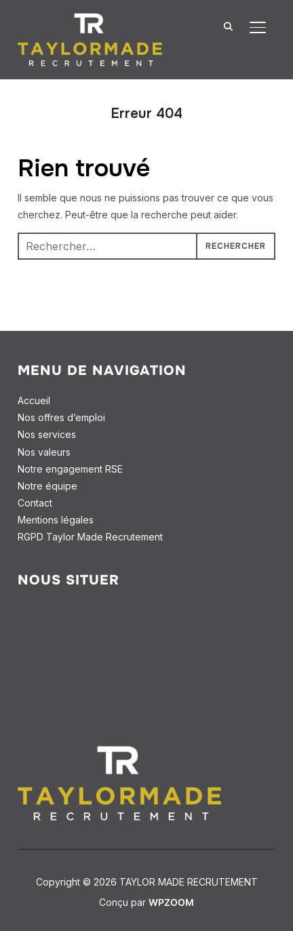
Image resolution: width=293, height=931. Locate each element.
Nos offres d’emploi (61, 417)
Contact (35, 503)
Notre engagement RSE (70, 469)
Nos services (47, 434)
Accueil (34, 400)
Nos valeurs (44, 452)
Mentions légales (56, 520)
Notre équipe (47, 486)
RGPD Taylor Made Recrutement (90, 536)
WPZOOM (171, 902)
